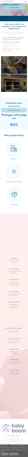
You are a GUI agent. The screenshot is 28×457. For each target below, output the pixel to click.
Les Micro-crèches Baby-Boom (12, 2)
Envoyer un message (14, 110)
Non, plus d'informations (13, 454)
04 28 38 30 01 (14, 106)
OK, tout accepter (4, 454)
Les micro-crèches (9, 44)
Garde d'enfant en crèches (12, 46)
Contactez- (14, 7)
